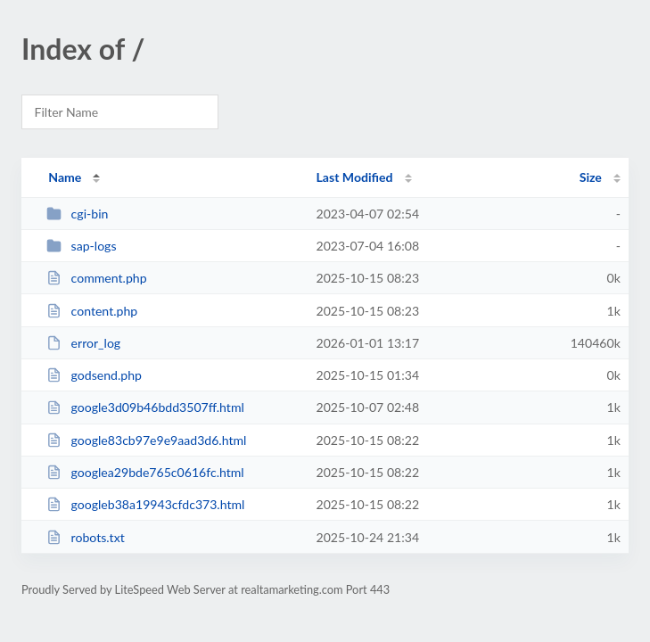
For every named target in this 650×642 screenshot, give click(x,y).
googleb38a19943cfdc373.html (145, 504)
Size (591, 177)
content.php (91, 310)
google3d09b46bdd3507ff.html (145, 407)
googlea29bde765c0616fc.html (145, 472)
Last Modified (355, 177)
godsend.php (94, 375)
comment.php (96, 277)
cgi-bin (77, 213)
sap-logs (81, 245)
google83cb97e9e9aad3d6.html (146, 440)
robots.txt (85, 537)
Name (64, 177)
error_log (83, 342)
